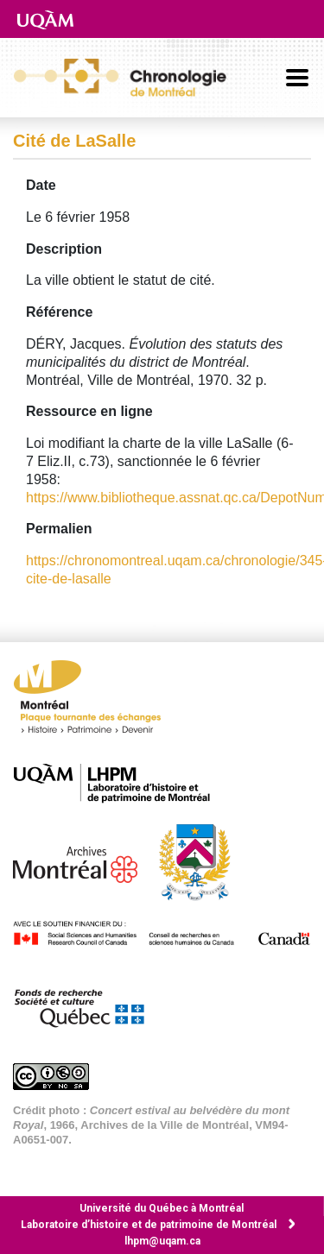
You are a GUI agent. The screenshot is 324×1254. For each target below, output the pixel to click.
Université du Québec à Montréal (161, 1208)
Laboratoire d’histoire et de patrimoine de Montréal (148, 1225)
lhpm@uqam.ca (162, 1241)
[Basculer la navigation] (297, 77)
